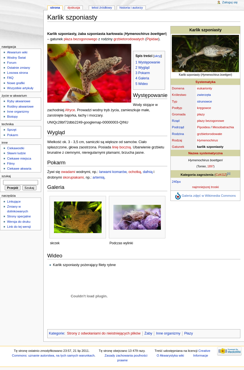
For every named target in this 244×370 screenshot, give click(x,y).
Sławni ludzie (16, 153)
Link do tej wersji (19, 226)
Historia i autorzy (131, 7)
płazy (201, 114)
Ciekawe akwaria (19, 168)
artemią (98, 177)
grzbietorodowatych (129, 39)
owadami (68, 172)
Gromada (179, 114)
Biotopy (12, 116)
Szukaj (6, 176)
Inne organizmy (168, 333)
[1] (228, 173)
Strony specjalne (19, 216)
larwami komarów (112, 172)
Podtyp (177, 108)
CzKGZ (220, 174)
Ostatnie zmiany (18, 67)
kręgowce (204, 108)
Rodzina (178, 134)
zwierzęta (204, 94)
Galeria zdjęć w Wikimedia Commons (209, 195)
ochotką (134, 172)
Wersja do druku (18, 221)
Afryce (70, 110)
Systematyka (205, 82)
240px (176, 181)
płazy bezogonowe (210, 120)
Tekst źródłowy (102, 7)
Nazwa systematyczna (205, 153)
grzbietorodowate (209, 134)
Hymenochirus (207, 140)
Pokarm (12, 135)
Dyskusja (73, 7)
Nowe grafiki (16, 83)
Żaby (148, 333)
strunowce (204, 101)
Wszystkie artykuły (20, 88)
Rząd (175, 120)
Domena (178, 88)
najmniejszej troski (205, 187)
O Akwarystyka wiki (170, 355)
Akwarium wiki (17, 52)
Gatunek (178, 146)
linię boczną (121, 147)
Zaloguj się (230, 2)
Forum (11, 62)
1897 (210, 166)
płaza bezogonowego (80, 39)
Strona (55, 7)
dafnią (148, 172)
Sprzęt (11, 129)
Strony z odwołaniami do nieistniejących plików (103, 333)
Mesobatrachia (223, 127)
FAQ (10, 77)
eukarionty (204, 88)
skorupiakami (73, 177)
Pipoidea (203, 127)
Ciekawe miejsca (19, 158)
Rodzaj (177, 140)
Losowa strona (17, 72)
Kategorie (56, 333)
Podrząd (178, 127)
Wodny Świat (16, 57)
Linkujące (13, 201)
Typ (174, 101)
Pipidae (152, 39)
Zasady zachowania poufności (126, 355)
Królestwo (179, 94)
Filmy (11, 163)
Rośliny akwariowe (20, 106)
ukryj (157, 56)
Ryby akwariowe (18, 101)
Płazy (188, 333)
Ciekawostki (15, 148)
